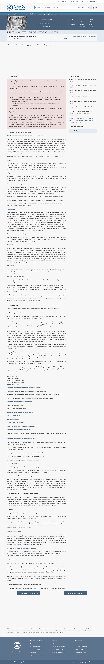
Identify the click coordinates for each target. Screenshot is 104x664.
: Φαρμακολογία (75, 593)
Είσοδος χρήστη (63, 1)
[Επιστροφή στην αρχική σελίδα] (17, 647)
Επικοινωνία (92, 662)
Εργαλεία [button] (49, 14)
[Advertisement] (52, 59)
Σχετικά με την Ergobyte (81, 652)
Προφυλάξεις (37, 45)
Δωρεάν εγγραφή (77, 1)
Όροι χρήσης (83, 662)
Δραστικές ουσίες (35, 646)
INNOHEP (16, 39)
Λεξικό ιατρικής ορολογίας (59, 652)
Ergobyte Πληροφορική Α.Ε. (17, 661)
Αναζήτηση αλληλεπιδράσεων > (83, 131)
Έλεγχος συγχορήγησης (58, 643)
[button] (90, 7)
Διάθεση (16, 45)
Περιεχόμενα (14, 14)
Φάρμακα (32, 643)
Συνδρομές (78, 643)
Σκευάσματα (33, 652)
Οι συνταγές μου (56, 655)
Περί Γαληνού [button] (57, 14)
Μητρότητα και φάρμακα (58, 646)
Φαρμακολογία (48, 45)
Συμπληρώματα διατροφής (37, 655)
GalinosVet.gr (79, 655)
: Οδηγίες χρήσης (29, 593)
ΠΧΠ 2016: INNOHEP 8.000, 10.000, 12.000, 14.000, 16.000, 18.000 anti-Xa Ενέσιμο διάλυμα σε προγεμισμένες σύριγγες (82, 120)
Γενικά (10, 45)
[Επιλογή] (83, 7)
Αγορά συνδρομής (91, 1)
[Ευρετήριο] (84, 36)
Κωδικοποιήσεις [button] (40, 14)
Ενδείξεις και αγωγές (36, 649)
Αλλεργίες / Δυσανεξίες (58, 649)
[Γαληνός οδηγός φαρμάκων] (16, 7)
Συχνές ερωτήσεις (80, 649)
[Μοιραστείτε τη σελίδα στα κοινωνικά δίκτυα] (75, 36)
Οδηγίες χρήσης (26, 45)
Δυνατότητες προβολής (81, 646)
